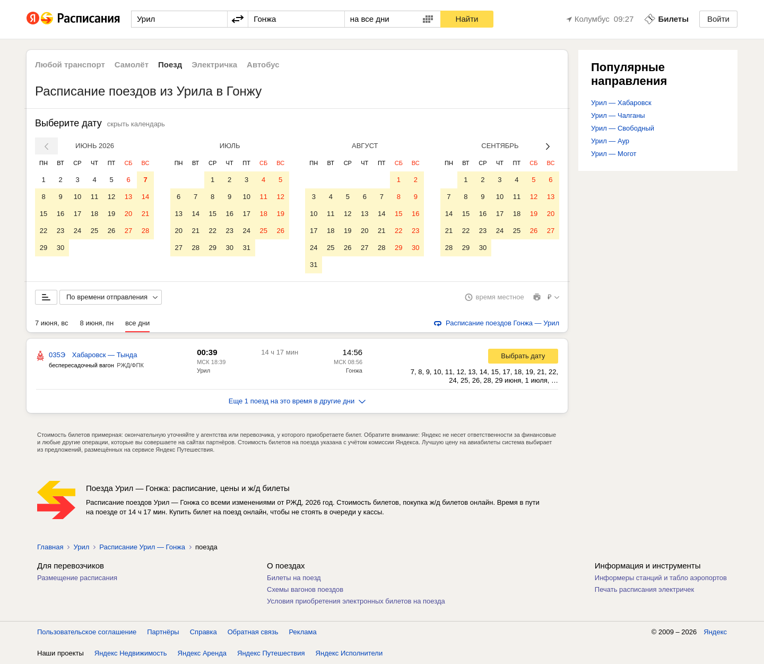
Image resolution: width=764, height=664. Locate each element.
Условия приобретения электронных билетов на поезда (356, 601)
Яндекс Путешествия (271, 653)
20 (128, 214)
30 (60, 248)
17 (77, 214)
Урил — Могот (614, 154)
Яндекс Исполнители (349, 653)
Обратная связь (253, 632)
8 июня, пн (97, 323)
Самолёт (132, 64)
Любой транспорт (70, 64)
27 (128, 231)
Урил (203, 370)
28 (145, 231)
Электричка (214, 64)
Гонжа (354, 370)
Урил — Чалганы (618, 115)
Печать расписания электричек (644, 589)
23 (60, 231)
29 (43, 248)
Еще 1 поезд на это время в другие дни (297, 401)
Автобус (263, 64)
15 (43, 214)
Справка (203, 632)
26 (111, 231)
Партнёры (163, 632)
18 (94, 214)
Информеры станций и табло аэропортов (661, 578)
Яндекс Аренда (202, 653)
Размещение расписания (77, 578)
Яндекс (715, 632)
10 (77, 197)
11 (94, 197)
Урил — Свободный (622, 128)
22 (43, 231)
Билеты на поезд (294, 578)
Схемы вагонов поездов (305, 589)
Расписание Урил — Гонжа (142, 547)
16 (60, 214)
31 (246, 248)
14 (145, 197)
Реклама (303, 632)
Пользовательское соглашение (86, 632)
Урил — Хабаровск (621, 103)
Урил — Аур (610, 141)
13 (128, 197)
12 (111, 197)
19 (111, 214)
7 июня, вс (51, 323)
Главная (50, 547)
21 (145, 214)
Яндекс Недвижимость (130, 653)
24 (77, 231)
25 (94, 231)
